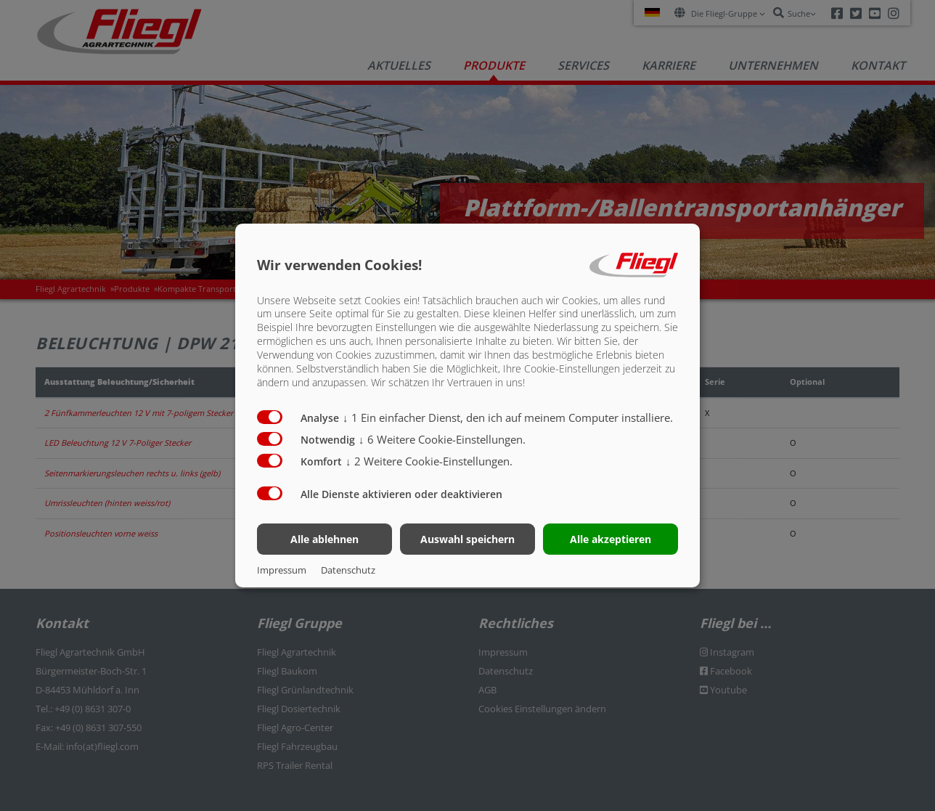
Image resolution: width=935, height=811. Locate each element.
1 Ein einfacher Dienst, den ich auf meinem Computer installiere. (508, 417)
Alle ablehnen (324, 539)
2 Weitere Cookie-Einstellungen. (429, 461)
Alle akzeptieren (610, 539)
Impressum (281, 569)
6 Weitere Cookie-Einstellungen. (442, 439)
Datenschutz (348, 569)
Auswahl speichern (467, 539)
